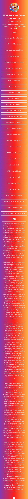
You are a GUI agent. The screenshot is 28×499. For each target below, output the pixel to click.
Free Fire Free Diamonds (14, 135)
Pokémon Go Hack (14, 189)
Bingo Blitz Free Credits (14, 68)
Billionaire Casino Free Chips (13, 62)
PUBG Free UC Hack (14, 171)
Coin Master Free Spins (14, 104)
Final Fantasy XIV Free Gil (14, 123)
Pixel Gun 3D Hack (14, 177)
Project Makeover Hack (14, 195)
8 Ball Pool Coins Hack (14, 44)
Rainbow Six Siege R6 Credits (14, 201)
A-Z (14, 32)
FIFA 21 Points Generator (14, 117)
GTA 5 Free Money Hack (14, 141)
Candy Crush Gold (14, 86)
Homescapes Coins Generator (14, 38)
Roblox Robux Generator (14, 207)
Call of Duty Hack (14, 80)
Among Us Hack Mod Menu (14, 50)
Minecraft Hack (14, 165)
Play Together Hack (14, 183)
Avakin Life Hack (14, 56)
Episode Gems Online (14, 110)
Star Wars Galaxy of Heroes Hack (14, 213)
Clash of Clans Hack (14, 98)
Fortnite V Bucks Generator (14, 129)
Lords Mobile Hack (14, 159)
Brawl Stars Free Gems (14, 74)
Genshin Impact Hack (14, 147)
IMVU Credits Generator (14, 153)
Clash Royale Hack (14, 92)
